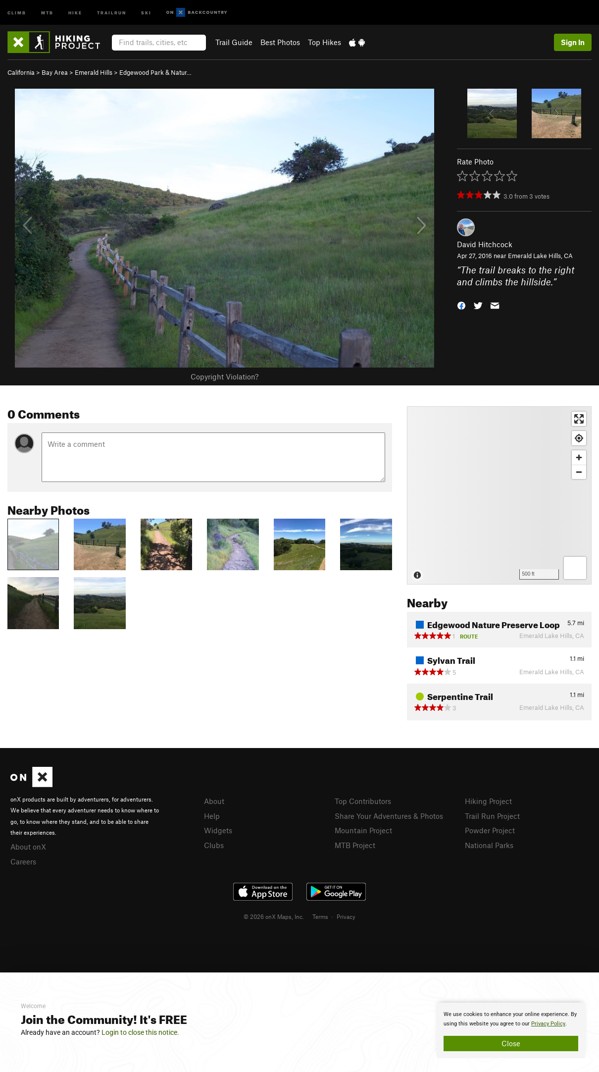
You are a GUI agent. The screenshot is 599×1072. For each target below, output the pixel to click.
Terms (320, 916)
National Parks (489, 845)
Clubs (214, 845)
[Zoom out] (579, 472)
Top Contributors (363, 801)
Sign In (573, 42)
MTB (47, 12)
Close (510, 1043)
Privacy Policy (548, 1023)
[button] (461, 305)
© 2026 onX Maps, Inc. (274, 916)
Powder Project (490, 830)
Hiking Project (488, 801)
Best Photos (280, 42)
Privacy (346, 916)
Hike (75, 12)
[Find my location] (579, 438)
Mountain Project (363, 830)
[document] (511, 1030)
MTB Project (355, 845)
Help (212, 815)
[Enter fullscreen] (579, 419)
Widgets (218, 830)
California (21, 72)
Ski (146, 12)
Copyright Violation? (224, 376)
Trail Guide (233, 42)
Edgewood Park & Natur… (155, 72)
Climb (16, 12)
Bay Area (55, 72)
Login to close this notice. (140, 1032)
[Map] (499, 495)
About (214, 801)
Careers (23, 861)
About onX (28, 846)
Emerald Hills (93, 72)
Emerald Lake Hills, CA (540, 256)
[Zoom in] (579, 457)
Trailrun (111, 12)
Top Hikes (324, 42)
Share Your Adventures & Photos (389, 815)
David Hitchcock (484, 244)
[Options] (575, 568)
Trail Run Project (492, 815)
